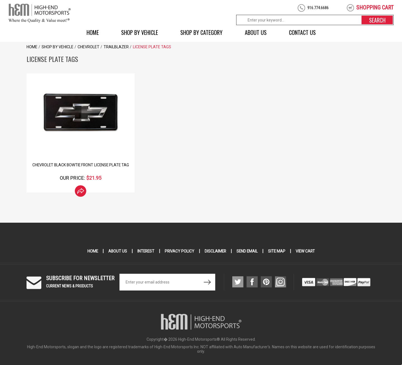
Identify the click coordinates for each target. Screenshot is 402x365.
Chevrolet (88, 47)
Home (93, 32)
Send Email (248, 251)
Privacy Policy (179, 251)
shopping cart (375, 7)
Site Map (277, 251)
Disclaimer (215, 251)
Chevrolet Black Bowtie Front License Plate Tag (80, 165)
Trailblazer (116, 47)
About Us (256, 32)
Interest (145, 251)
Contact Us (302, 32)
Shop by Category (201, 32)
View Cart (307, 251)
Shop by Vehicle (139, 32)
